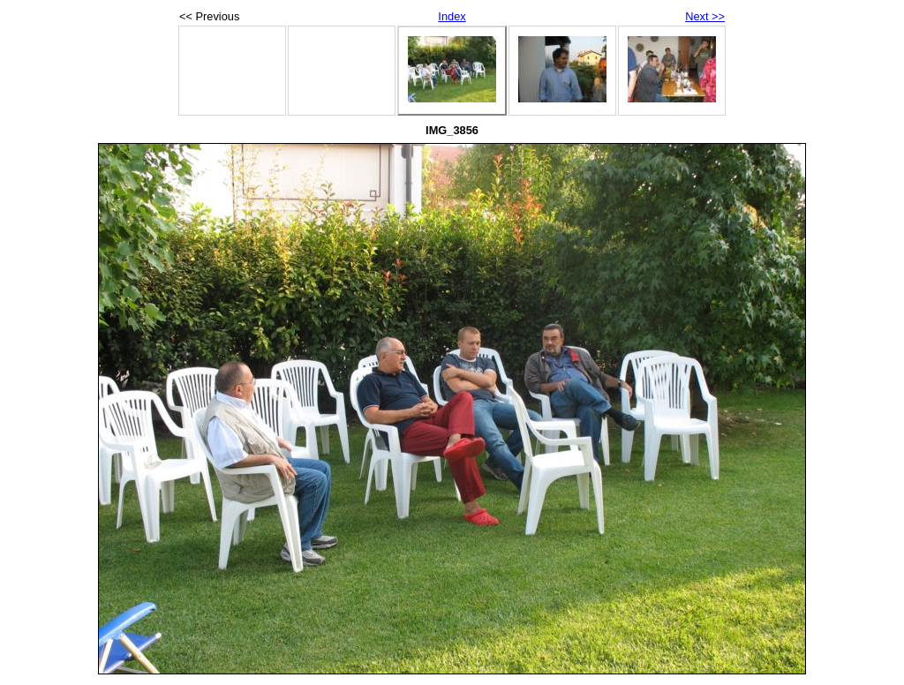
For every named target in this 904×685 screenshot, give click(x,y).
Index (451, 16)
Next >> (705, 16)
